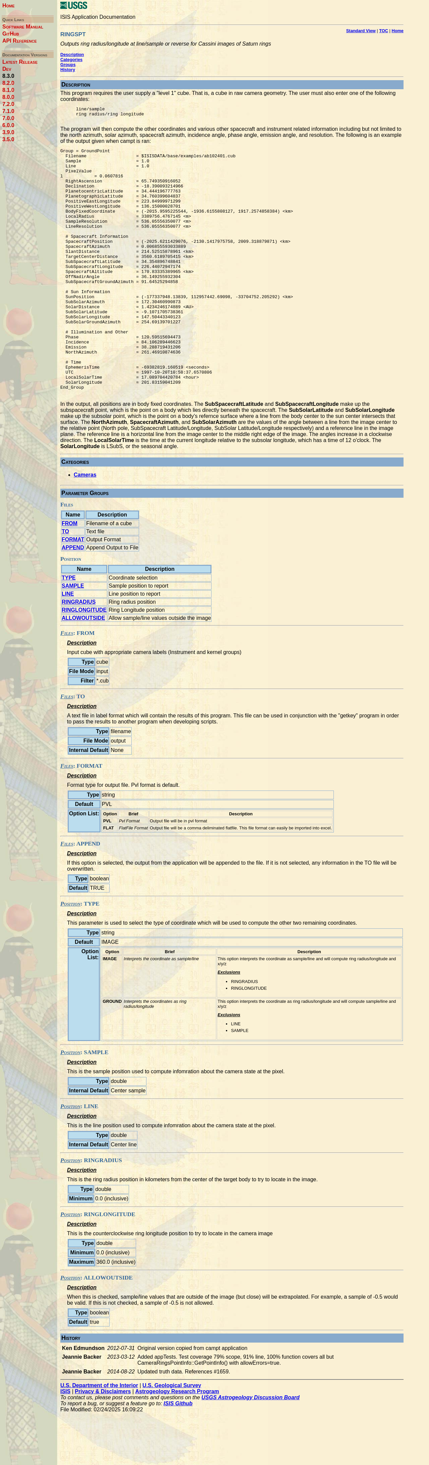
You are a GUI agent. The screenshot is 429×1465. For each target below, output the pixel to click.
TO (65, 584)
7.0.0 (8, 118)
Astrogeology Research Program (177, 1444)
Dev (6, 69)
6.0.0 (8, 125)
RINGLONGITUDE (84, 662)
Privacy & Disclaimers (103, 1444)
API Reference (19, 41)
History (67, 69)
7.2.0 (8, 104)
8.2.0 (8, 83)
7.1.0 (8, 111)
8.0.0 (8, 97)
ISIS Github (178, 1456)
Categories (71, 59)
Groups (68, 64)
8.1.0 (8, 90)
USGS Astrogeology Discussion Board (250, 1450)
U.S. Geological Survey (171, 1438)
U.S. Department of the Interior (99, 1438)
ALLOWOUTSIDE (83, 670)
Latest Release (20, 62)
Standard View (361, 30)
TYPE (69, 630)
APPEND (73, 600)
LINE (68, 646)
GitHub (10, 34)
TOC (383, 30)
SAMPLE (73, 638)
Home (8, 5)
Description (72, 54)
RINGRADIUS (79, 654)
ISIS (65, 1444)
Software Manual (22, 27)
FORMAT (73, 592)
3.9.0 (8, 132)
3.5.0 (8, 139)
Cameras (85, 527)
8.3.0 (8, 76)
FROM (69, 576)
